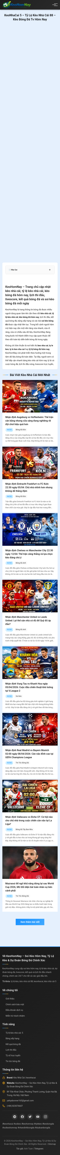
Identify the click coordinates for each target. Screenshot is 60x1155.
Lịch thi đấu (11, 1050)
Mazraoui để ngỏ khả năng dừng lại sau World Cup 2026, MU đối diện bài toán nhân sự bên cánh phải (29, 887)
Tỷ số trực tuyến (13, 1055)
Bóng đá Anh (21, 563)
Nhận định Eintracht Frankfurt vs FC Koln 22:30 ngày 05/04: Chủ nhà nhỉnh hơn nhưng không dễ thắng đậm (28, 487)
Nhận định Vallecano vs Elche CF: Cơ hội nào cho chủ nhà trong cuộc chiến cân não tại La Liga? (29, 820)
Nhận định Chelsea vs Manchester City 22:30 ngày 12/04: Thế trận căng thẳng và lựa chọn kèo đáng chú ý (29, 554)
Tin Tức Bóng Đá (22, 763)
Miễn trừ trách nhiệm (15, 1016)
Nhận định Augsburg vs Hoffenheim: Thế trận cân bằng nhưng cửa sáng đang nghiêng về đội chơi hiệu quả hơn (29, 421)
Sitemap (52, 1144)
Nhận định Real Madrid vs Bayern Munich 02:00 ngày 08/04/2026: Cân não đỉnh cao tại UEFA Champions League (29, 754)
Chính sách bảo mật (15, 1004)
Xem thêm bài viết (30, 922)
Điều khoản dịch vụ (14, 1010)
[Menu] (54, 5)
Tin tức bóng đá (13, 1061)
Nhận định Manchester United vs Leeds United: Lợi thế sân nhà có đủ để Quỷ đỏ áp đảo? (28, 620)
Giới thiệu (10, 998)
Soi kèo (19, 696)
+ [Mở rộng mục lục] (50, 269)
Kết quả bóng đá (13, 1044)
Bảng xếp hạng (12, 1038)
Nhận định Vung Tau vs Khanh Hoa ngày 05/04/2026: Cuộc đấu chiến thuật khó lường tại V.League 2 (29, 687)
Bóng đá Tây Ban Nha (24, 829)
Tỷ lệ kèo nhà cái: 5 (14, 1033)
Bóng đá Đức (21, 430)
